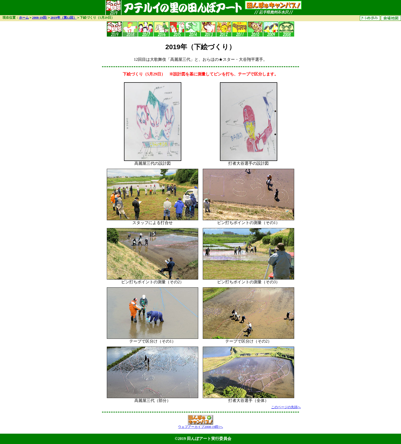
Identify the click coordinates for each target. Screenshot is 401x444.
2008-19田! (39, 17)
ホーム (24, 17)
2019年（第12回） (64, 17)
